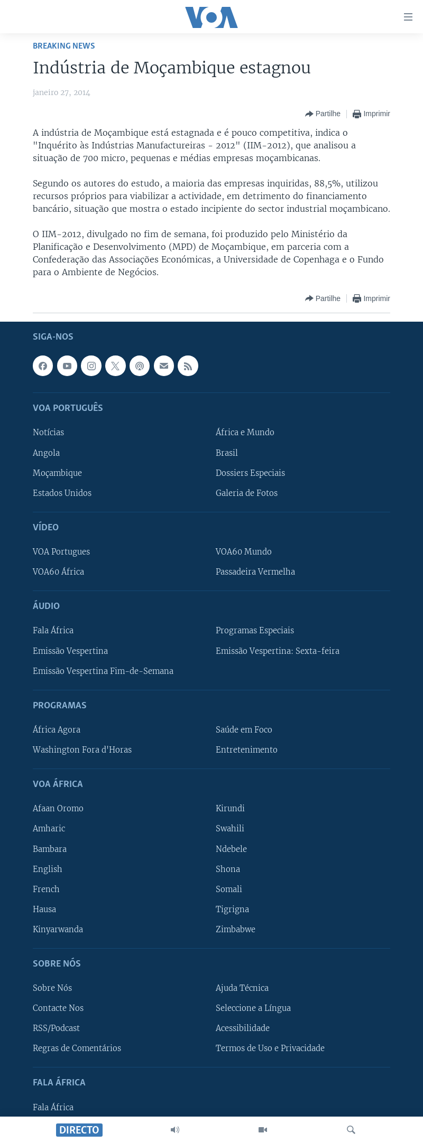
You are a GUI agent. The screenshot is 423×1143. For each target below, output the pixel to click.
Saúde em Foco (244, 730)
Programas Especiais (255, 630)
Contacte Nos (58, 1008)
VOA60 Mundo (244, 552)
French (46, 889)
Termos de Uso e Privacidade (270, 1048)
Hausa (44, 909)
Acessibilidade (243, 1028)
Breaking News (64, 46)
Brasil (227, 452)
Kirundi (230, 808)
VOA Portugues (61, 552)
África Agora (56, 730)
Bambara (50, 849)
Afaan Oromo (58, 808)
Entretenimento (247, 750)
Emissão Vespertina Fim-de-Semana (103, 671)
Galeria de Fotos (247, 493)
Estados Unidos (62, 493)
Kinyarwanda (58, 929)
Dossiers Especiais (250, 472)
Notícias (48, 432)
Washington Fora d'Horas (82, 750)
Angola (46, 452)
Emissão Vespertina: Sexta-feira (277, 650)
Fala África (53, 630)
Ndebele (231, 849)
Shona (228, 869)
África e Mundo (245, 432)
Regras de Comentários (77, 1048)
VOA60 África (58, 572)
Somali (229, 889)
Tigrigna (232, 909)
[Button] (323, 114)
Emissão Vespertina (70, 650)
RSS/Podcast (56, 1028)
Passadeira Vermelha (255, 572)
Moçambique (57, 472)
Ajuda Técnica (242, 988)
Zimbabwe (235, 929)
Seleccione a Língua (253, 1008)
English (47, 869)
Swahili (230, 828)
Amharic (49, 828)
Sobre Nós (52, 988)
